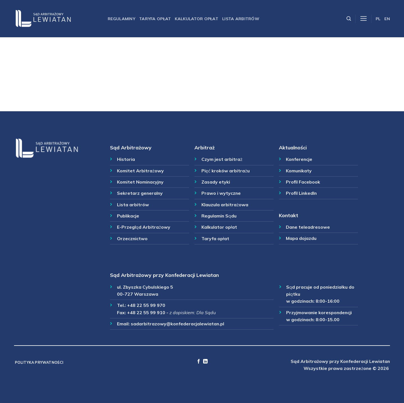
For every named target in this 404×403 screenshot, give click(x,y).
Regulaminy (121, 18)
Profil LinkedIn (301, 193)
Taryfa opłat (155, 18)
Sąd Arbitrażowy (131, 147)
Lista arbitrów (240, 18)
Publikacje (128, 216)
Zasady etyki (215, 182)
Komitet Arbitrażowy (140, 170)
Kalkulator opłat (196, 18)
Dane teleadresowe (308, 227)
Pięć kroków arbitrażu (225, 170)
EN (387, 18)
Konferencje (299, 159)
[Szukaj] (348, 18)
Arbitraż (204, 147)
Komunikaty (299, 170)
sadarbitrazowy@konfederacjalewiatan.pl (177, 323)
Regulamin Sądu (219, 216)
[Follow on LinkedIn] (205, 361)
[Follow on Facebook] (198, 361)
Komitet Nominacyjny (140, 182)
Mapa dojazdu (301, 238)
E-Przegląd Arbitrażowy (143, 227)
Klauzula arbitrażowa (224, 204)
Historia (126, 159)
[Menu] (363, 18)
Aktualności (293, 147)
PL (378, 18)
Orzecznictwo (132, 238)
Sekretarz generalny (140, 193)
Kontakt (288, 215)
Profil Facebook (303, 182)
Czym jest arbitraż (221, 159)
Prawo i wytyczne (221, 193)
